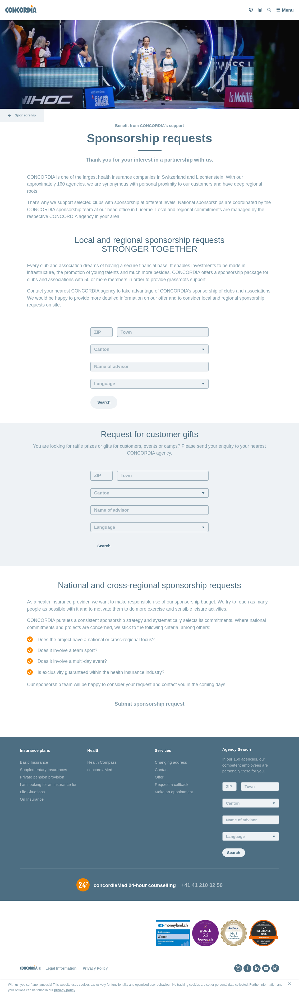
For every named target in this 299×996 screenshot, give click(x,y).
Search (104, 403)
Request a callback (171, 787)
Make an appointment (174, 794)
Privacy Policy (95, 970)
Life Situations (32, 794)
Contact (162, 772)
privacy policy (64, 990)
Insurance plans (35, 752)
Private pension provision (42, 779)
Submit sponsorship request (149, 706)
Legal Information (60, 970)
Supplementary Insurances (43, 772)
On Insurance (32, 801)
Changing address (171, 764)
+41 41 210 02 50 (202, 887)
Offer (159, 779)
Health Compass (102, 764)
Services (163, 752)
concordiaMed (99, 772)
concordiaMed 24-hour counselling (135, 887)
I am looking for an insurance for (48, 787)
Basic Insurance (34, 764)
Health (93, 752)
